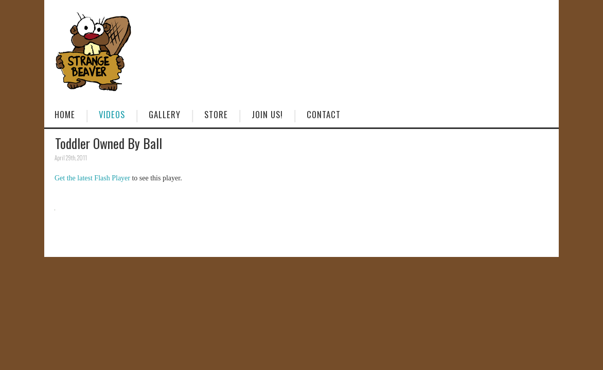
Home (65, 114)
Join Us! (267, 114)
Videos (112, 114)
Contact (324, 114)
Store (216, 114)
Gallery (165, 114)
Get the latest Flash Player (92, 178)
